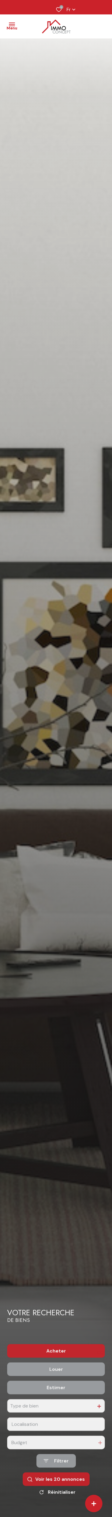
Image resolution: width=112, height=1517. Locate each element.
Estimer (56, 1401)
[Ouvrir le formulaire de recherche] (56, 1474)
